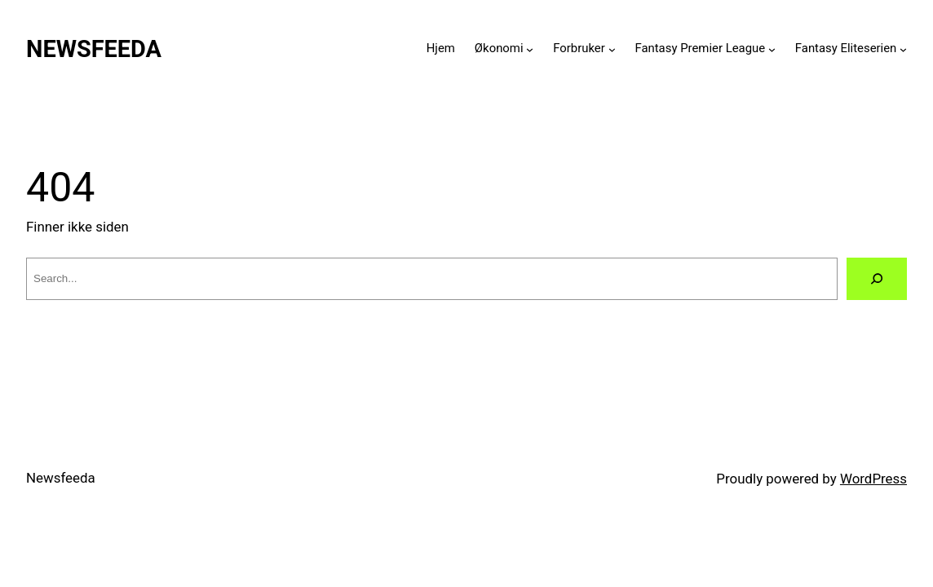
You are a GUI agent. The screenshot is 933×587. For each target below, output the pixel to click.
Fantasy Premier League (700, 48)
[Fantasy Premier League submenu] (772, 48)
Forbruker (579, 48)
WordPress (873, 478)
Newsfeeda (93, 49)
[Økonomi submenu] (529, 48)
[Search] (877, 279)
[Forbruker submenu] (612, 48)
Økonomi (499, 48)
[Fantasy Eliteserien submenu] (903, 48)
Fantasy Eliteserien (846, 48)
